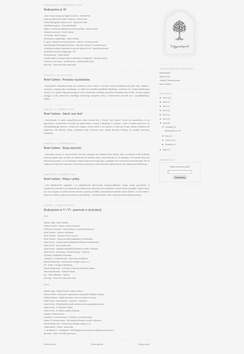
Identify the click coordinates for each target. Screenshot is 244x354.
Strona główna (97, 344)
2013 (165, 114)
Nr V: (46, 216)
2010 (165, 123)
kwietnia (169, 144)
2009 (165, 149)
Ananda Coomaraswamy (170, 80)
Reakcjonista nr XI (55, 9)
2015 (165, 106)
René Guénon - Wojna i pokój (61, 178)
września (169, 127)
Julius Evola (165, 76)
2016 (165, 102)
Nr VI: (46, 284)
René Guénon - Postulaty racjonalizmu (67, 79)
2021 (165, 97)
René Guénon (165, 84)
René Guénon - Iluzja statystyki (62, 147)
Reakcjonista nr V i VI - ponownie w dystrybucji (73, 209)
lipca (167, 136)
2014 (165, 110)
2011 (165, 119)
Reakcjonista (165, 73)
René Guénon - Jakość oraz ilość (63, 113)
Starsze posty (144, 344)
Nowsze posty (50, 344)
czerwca (169, 140)
